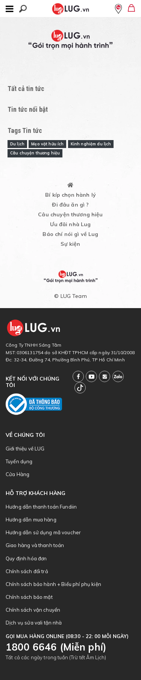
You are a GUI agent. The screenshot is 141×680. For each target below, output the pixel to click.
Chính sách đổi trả (27, 571)
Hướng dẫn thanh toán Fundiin (41, 507)
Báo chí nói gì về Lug (70, 234)
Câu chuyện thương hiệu (70, 214)
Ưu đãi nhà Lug (70, 224)
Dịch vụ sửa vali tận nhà (34, 623)
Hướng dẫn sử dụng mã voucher (43, 532)
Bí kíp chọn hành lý (70, 194)
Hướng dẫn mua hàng (31, 520)
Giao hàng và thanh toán (35, 545)
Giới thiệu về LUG (25, 449)
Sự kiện (70, 244)
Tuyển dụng (19, 461)
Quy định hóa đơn (26, 558)
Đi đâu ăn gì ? (70, 204)
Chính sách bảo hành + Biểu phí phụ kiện (53, 584)
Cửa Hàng (17, 474)
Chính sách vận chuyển (33, 610)
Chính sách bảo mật (29, 597)
